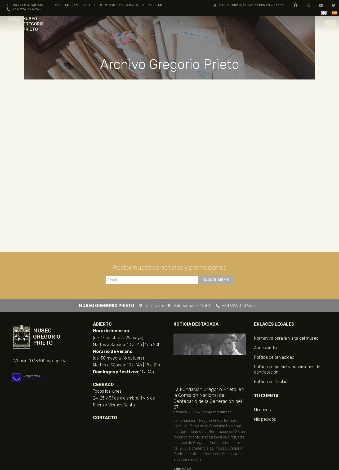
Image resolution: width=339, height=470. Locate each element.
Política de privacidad (274, 357)
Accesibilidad (266, 347)
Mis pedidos (265, 419)
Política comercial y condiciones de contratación (287, 369)
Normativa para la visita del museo (286, 338)
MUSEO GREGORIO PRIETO (33, 24)
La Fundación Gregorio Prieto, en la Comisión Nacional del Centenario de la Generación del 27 (208, 398)
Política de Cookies (271, 381)
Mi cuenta (263, 409)
